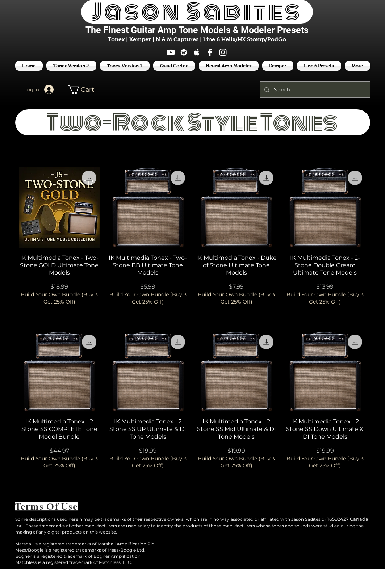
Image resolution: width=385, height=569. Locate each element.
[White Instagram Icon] (223, 52)
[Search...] (314, 89)
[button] (319, 66)
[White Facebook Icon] (210, 52)
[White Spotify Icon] (184, 52)
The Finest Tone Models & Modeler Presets (197, 30)
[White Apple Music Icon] (197, 52)
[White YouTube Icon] (171, 52)
